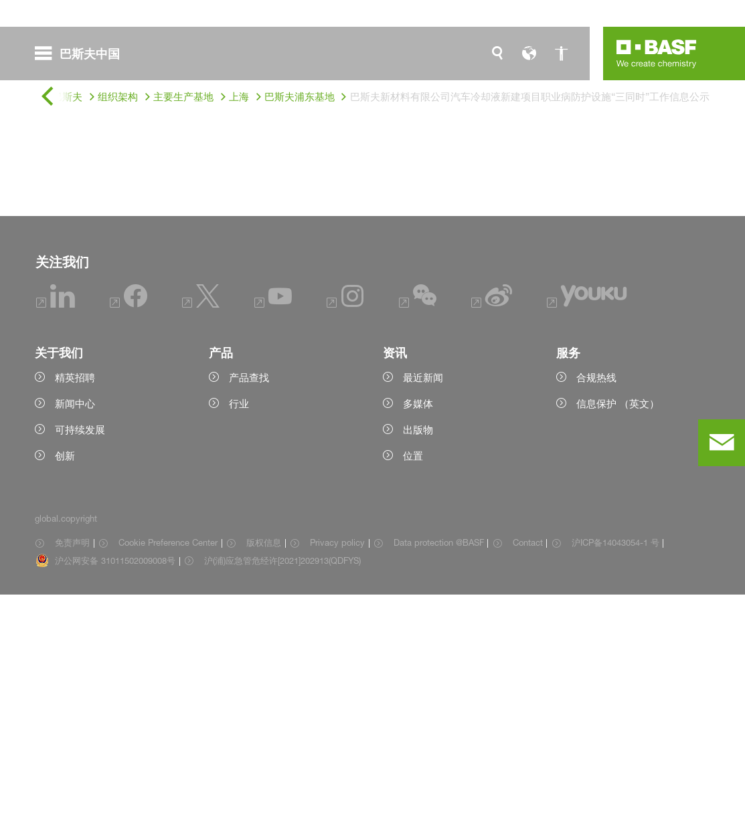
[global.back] (47, 97)
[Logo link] (656, 53)
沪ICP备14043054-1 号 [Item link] (615, 785)
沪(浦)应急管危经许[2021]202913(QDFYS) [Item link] (282, 804)
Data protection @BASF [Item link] (439, 785)
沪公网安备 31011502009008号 (115, 804)
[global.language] (529, 53)
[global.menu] (83, 53)
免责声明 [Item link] (72, 785)
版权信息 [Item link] (263, 785)
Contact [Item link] (528, 785)
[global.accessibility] (562, 53)
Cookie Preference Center (168, 785)
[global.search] (497, 53)
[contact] (721, 442)
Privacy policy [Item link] (337, 785)
